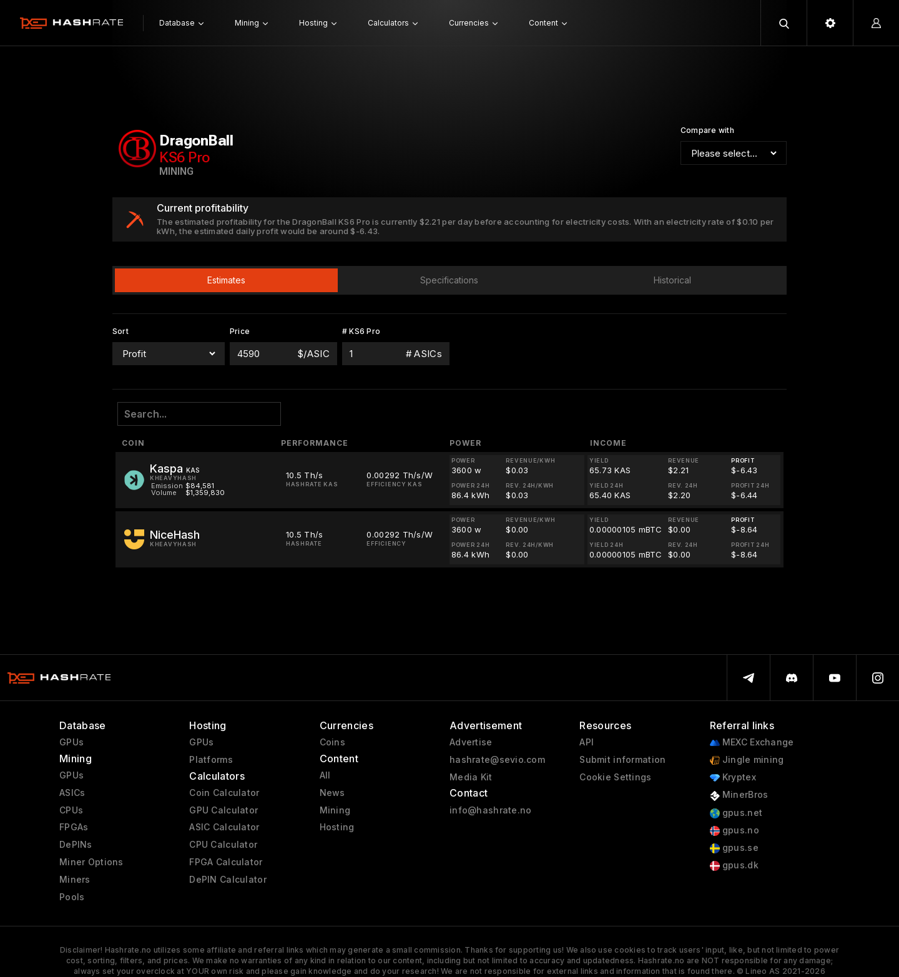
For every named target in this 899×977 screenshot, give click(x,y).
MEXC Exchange (752, 742)
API (586, 742)
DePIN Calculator (227, 880)
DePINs (75, 845)
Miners (75, 880)
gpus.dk (734, 865)
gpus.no (734, 830)
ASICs (72, 793)
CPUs (71, 810)
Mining (335, 810)
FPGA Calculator (225, 862)
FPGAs (73, 827)
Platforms (211, 760)
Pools (71, 897)
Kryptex (733, 777)
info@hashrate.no (490, 810)
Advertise (471, 742)
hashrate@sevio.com (497, 760)
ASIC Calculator (224, 827)
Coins (332, 742)
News (332, 793)
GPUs (71, 742)
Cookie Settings (615, 777)
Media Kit (471, 777)
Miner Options (91, 862)
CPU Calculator (223, 845)
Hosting (337, 827)
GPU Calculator (223, 810)
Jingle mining (747, 760)
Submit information (622, 760)
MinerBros (739, 795)
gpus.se (734, 848)
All (325, 775)
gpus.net (736, 813)
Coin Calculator (224, 793)
